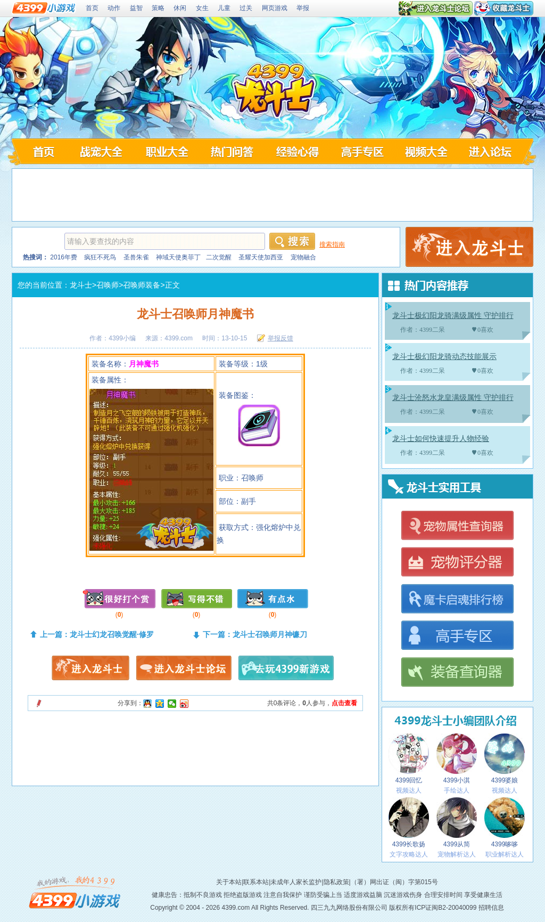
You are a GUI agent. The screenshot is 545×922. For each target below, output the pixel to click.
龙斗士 (81, 285)
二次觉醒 (219, 257)
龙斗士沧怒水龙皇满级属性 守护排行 (453, 398)
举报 (302, 8)
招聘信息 (491, 907)
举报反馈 (280, 338)
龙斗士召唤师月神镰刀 (270, 634)
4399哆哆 (504, 822)
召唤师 (107, 285)
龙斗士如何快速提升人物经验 (440, 439)
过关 (246, 8)
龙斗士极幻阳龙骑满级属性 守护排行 (453, 316)
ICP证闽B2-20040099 (445, 907)
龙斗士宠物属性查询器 (457, 526)
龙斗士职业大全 (166, 151)
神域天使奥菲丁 (178, 257)
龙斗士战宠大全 (100, 151)
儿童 (224, 8)
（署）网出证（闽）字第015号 (394, 882)
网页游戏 (274, 8)
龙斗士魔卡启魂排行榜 (457, 599)
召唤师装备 (141, 285)
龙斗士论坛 (493, 151)
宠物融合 (303, 257)
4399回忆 (409, 758)
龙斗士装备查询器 (457, 673)
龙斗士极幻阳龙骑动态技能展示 (444, 357)
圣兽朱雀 (136, 257)
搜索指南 (332, 244)
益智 (136, 8)
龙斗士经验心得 (296, 151)
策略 (158, 8)
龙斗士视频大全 (427, 151)
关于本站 (229, 882)
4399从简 (456, 822)
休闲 (180, 8)
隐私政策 (336, 882)
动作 (114, 8)
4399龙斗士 (274, 91)
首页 (92, 8)
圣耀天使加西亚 (260, 257)
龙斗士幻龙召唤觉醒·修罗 (112, 634)
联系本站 (256, 882)
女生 (202, 8)
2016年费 (63, 257)
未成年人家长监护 (295, 882)
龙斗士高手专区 (362, 151)
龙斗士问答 (231, 151)
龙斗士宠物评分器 (457, 562)
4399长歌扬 (409, 822)
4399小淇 (456, 758)
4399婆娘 (504, 758)
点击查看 (344, 703)
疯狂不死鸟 (100, 257)
